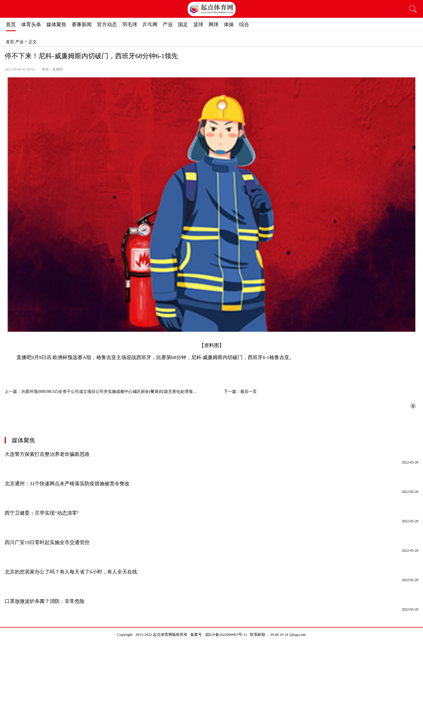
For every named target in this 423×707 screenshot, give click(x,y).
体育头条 (31, 24)
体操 (229, 24)
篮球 (198, 24)
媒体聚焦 (56, 24)
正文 (32, 42)
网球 (214, 24)
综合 (244, 24)
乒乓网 (149, 24)
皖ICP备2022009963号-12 (226, 634)
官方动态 (107, 24)
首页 (11, 24)
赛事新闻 (82, 24)
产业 (168, 24)
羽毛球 (129, 24)
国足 (183, 24)
